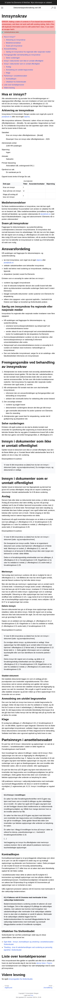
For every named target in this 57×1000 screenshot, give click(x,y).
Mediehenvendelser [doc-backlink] (14, 202)
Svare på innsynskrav (14, 46)
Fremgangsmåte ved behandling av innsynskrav (22, 55)
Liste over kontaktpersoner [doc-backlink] (24, 956)
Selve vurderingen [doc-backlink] (13, 423)
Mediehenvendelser (13, 43)
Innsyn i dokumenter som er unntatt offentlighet (22, 64)
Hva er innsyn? (9, 37)
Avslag (8, 67)
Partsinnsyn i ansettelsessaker (15, 76)
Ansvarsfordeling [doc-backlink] (16, 249)
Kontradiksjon (11, 79)
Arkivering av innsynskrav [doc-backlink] (18, 110)
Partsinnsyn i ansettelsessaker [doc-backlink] (27, 740)
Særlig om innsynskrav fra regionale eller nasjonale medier (28, 52)
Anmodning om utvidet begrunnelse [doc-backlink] (24, 698)
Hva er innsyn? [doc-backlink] (14, 94)
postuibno (6, 117)
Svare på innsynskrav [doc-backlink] (15, 223)
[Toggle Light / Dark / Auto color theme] (52, 7)
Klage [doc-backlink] (5, 719)
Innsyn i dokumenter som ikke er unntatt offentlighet (23, 61)
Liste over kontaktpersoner (14, 85)
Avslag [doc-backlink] (6, 496)
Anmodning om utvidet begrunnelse (19, 70)
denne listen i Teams (44, 963)
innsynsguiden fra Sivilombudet (20, 979)
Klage (8, 73)
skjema (27, 117)
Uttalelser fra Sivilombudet (16, 82)
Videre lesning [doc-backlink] (13, 975)
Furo (31, 995)
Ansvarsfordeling (10, 49)
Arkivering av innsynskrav (15, 40)
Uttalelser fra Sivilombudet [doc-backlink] (18, 931)
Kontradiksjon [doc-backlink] (10, 854)
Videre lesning (9, 88)
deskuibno (45, 214)
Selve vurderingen (13, 58)
